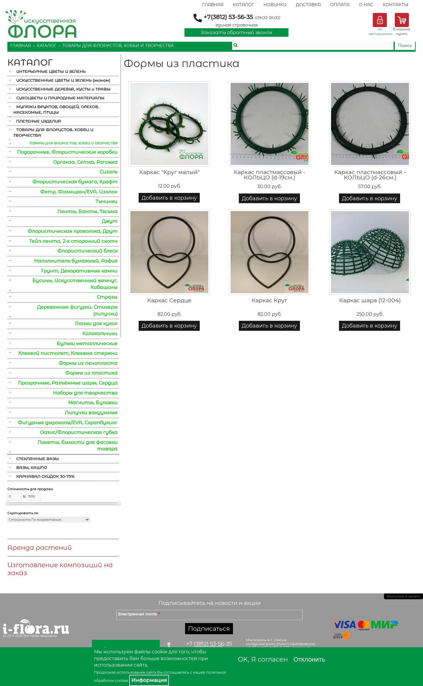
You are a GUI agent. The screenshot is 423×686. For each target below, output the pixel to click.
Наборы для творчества (85, 393)
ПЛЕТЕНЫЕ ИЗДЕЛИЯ (38, 121)
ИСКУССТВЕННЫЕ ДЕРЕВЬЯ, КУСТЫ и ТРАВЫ (63, 89)
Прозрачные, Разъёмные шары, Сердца (68, 383)
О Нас (366, 4)
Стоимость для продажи (30, 489)
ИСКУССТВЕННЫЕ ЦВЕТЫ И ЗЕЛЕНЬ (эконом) (63, 80)
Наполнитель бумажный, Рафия (76, 261)
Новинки (274, 4)
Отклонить (309, 659)
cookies (121, 680)
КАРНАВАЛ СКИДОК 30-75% (45, 476)
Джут (110, 221)
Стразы (107, 297)
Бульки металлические (87, 343)
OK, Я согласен (263, 659)
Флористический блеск (87, 251)
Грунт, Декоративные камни (79, 271)
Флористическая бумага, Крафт (75, 182)
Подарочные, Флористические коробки (67, 152)
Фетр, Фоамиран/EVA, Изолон (79, 192)
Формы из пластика (91, 373)
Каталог (243, 4)
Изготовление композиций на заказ (60, 569)
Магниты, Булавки (93, 402)
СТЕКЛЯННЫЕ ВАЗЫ (37, 458)
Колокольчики (100, 333)
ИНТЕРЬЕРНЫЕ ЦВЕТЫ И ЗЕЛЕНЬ (50, 71)
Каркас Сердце (169, 300)
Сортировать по (22, 513)
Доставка (308, 4)
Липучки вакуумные (91, 412)
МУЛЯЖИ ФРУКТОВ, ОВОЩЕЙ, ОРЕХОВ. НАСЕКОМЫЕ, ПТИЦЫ (56, 109)
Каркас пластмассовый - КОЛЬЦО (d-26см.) (370, 175)
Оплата (340, 4)
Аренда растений (39, 548)
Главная (213, 4)
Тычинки (106, 201)
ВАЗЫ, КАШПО (31, 467)
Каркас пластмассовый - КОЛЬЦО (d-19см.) (269, 175)
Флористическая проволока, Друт (73, 231)
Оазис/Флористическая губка (79, 432)
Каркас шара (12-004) (370, 300)
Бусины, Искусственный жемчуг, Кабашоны (75, 284)
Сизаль (109, 172)
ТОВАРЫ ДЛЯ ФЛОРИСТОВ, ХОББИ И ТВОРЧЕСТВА (118, 45)
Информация (149, 680)
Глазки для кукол (96, 323)
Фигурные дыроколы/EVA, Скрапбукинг (68, 422)
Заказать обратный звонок (236, 32)
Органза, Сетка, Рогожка (85, 162)
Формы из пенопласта (88, 363)
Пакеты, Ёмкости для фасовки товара (78, 446)
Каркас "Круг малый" (169, 172)
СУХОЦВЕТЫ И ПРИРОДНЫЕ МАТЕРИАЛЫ (60, 98)
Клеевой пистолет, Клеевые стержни (68, 353)
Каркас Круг (269, 300)
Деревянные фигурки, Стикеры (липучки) (77, 310)
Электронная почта (139, 614)
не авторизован (380, 31)
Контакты (395, 4)
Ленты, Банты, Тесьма (87, 211)
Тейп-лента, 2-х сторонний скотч (73, 241)
